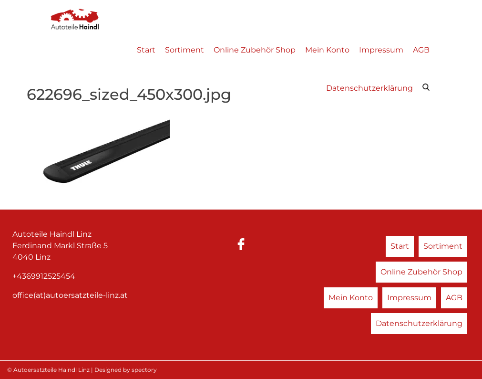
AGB (421, 49)
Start (146, 49)
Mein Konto (327, 49)
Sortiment (184, 49)
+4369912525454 (43, 276)
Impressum (381, 49)
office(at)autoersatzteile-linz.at (70, 295)
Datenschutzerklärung (369, 88)
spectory (144, 369)
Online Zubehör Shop (255, 49)
